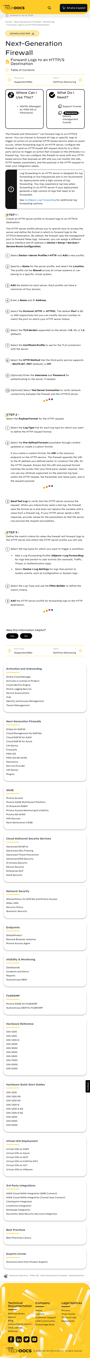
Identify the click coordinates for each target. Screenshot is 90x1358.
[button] (88, 1086)
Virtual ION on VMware (19, 1169)
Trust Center (68, 1314)
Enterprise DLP (14, 871)
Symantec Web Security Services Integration (31, 1213)
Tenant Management (18, 705)
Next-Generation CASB (19, 822)
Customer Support (45, 1317)
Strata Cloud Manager (18, 676)
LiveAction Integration (18, 1205)
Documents (67, 1321)
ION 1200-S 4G (14, 1108)
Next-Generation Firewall (27, 22)
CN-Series (12, 745)
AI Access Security (16, 862)
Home (8, 22)
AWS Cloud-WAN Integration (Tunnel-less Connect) (35, 1197)
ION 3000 (11, 1048)
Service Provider (15, 766)
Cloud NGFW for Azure (19, 741)
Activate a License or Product (22, 681)
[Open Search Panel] (50, 8)
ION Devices (13, 818)
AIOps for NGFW (15, 729)
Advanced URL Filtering (19, 850)
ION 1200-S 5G (14, 1112)
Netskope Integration (18, 1209)
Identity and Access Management (25, 701)
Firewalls (11, 749)
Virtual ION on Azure (18, 1153)
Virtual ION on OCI (16, 1165)
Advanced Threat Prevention (22, 854)
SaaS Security (14, 875)
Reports (10, 975)
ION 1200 (11, 1036)
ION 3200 (11, 1052)
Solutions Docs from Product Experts (27, 1262)
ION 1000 (11, 1031)
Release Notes (16, 1313)
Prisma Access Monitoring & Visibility (27, 810)
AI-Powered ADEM (17, 806)
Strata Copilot (73, 8)
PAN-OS (11, 753)
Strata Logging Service (19, 689)
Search (12, 1317)
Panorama (12, 761)
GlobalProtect (14, 935)
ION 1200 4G (13, 1096)
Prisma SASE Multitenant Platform (26, 802)
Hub (8, 697)
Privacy (65, 1310)
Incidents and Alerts (17, 971)
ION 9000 (12, 1064)
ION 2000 (11, 1044)
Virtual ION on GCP (17, 1157)
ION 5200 (11, 1056)
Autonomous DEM (16, 979)
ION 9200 (11, 1068)
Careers (39, 1314)
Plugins (10, 774)
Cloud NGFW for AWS (19, 737)
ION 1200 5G (13, 1100)
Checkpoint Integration (19, 1201)
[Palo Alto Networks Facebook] (11, 1341)
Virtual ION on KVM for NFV (22, 1161)
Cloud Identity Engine (18, 685)
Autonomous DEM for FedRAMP (24, 1007)
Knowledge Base (45, 1324)
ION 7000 (11, 1060)
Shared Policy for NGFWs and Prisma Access (31, 899)
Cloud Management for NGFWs (24, 733)
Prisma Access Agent (18, 943)
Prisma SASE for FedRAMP (21, 1003)
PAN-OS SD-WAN (16, 757)
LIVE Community (45, 1321)
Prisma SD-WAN (15, 814)
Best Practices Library (18, 1237)
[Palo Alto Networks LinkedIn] (19, 1341)
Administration (76, 1275)
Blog (10, 1320)
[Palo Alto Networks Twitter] (26, 1341)
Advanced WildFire (17, 846)
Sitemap (13, 1331)
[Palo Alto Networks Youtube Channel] (34, 1341)
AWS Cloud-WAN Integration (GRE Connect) (31, 1193)
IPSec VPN (12, 903)
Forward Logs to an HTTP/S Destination (28, 25)
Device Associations (17, 693)
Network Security (18, 1275)
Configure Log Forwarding (40, 200)
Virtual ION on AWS (17, 1149)
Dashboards (13, 967)
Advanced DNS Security (20, 858)
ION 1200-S (12, 1040)
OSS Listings (15, 1327)
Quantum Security (16, 911)
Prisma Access (14, 798)
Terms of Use (68, 1317)
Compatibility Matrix (19, 1324)
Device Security (15, 867)
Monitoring (48, 22)
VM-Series (12, 770)
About (38, 1310)
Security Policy (14, 907)
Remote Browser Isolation (21, 939)
